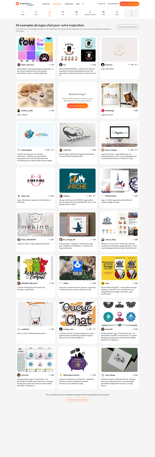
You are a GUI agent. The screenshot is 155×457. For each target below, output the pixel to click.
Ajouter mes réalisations (128, 27)
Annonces (46, 4)
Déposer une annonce (129, 4)
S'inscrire (101, 3)
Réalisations (57, 4)
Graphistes (69, 4)
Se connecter (113, 3)
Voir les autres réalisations (77, 400)
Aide (78, 4)
